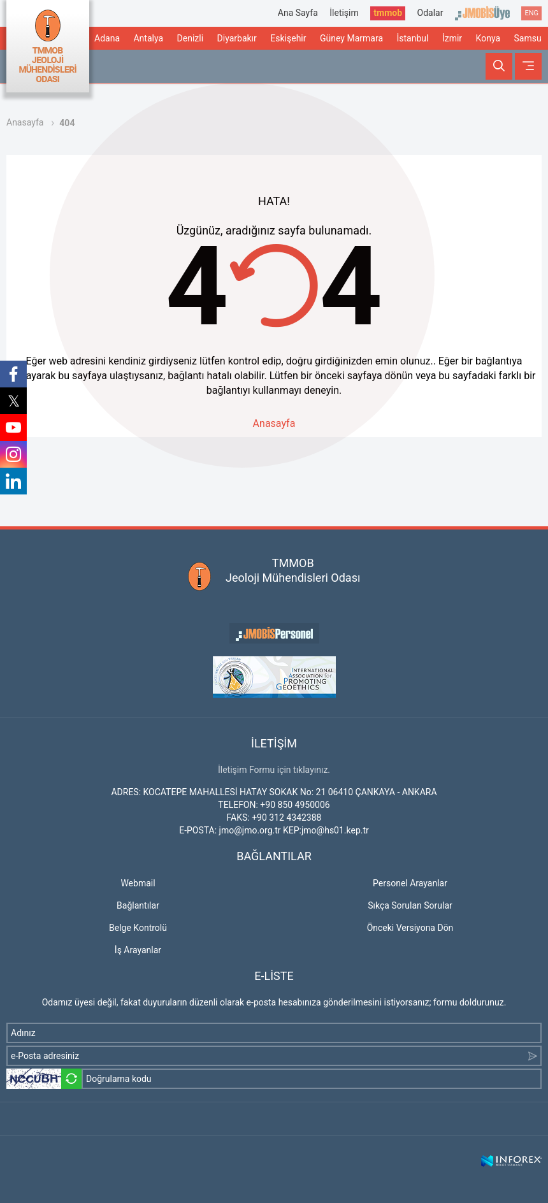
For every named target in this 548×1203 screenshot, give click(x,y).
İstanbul (412, 38)
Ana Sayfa (298, 13)
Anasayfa (24, 122)
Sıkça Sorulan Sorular (410, 905)
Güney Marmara (351, 38)
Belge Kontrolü (138, 928)
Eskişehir (288, 38)
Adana (107, 38)
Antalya (148, 38)
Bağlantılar (138, 905)
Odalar (430, 13)
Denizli (190, 38)
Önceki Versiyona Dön (410, 928)
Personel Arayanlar (410, 883)
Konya (488, 38)
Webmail (137, 883)
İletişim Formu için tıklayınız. (274, 770)
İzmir (452, 38)
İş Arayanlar (138, 950)
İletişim (344, 13)
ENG (531, 13)
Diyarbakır (237, 38)
